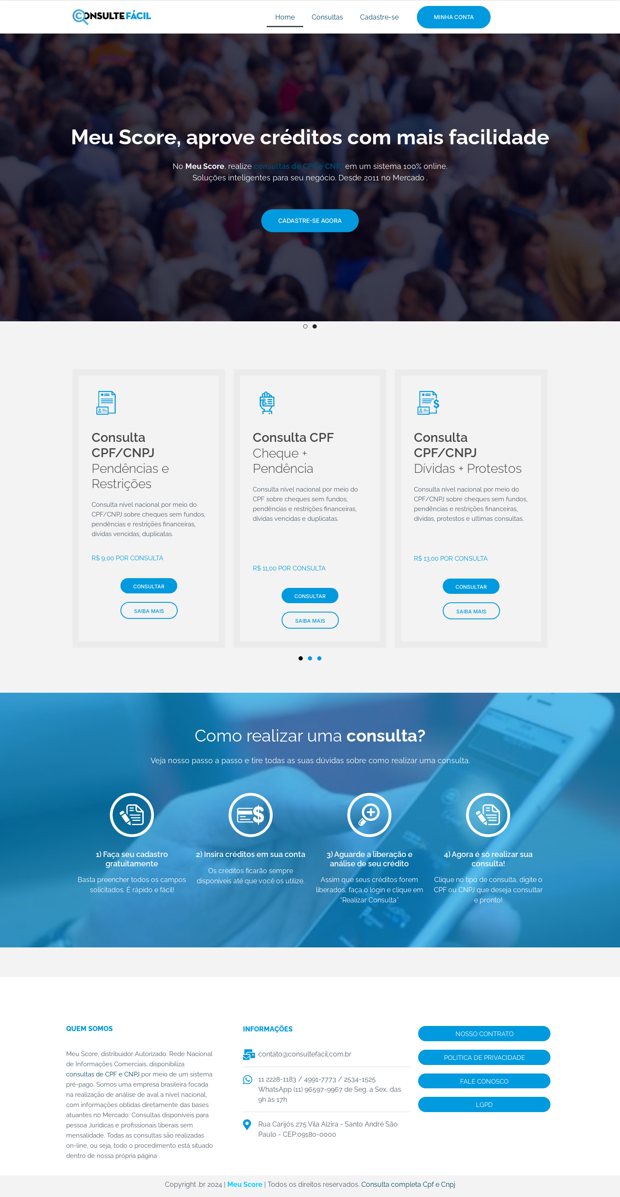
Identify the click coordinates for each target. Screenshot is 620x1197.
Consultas (327, 17)
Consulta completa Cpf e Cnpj (408, 1187)
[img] (310, 195)
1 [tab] (305, 327)
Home (285, 17)
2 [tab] (315, 327)
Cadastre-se (379, 17)
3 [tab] (319, 661)
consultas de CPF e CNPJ (299, 166)
